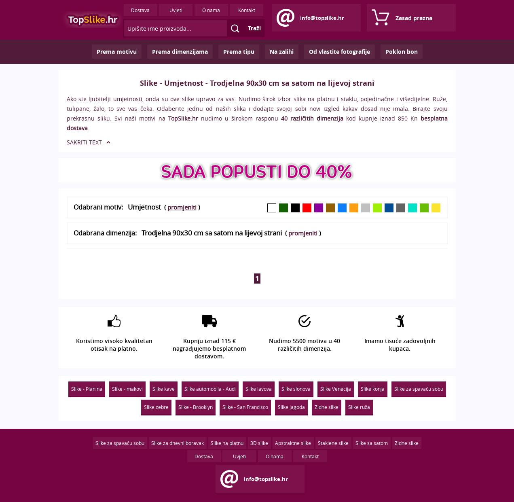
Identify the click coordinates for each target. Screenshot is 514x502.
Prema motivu (117, 51)
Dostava (140, 10)
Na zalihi (282, 51)
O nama (211, 10)
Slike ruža (359, 407)
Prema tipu (238, 51)
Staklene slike (333, 443)
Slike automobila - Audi (210, 389)
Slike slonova (296, 389)
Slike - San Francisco (245, 407)
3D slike (259, 443)
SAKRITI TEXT (84, 142)
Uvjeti (175, 10)
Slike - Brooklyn (195, 407)
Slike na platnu (227, 443)
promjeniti (182, 207)
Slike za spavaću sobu (418, 389)
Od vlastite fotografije (339, 51)
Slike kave (163, 389)
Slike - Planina (86, 389)
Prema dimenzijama (180, 51)
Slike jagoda (291, 407)
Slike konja (373, 389)
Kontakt (246, 10)
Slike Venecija (335, 389)
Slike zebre (156, 407)
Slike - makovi (127, 389)
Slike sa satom (371, 443)
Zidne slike (326, 407)
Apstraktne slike (293, 443)
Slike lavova (258, 389)
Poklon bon (401, 51)
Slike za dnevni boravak (177, 443)
